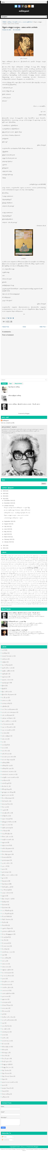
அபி (2, 555)
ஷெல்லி (40, 603)
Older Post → (43, 326)
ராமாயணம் (43, 595)
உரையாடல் (11, 560)
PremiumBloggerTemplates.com (33, 1149)
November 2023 (8, 503)
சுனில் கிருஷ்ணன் (42, 578)
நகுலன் (40, 583)
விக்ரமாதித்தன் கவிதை (14, 395)
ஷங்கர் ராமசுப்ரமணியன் (15, 603)
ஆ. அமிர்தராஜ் (41, 555)
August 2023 (7, 524)
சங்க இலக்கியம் (23, 575)
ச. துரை (14, 575)
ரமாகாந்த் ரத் (27, 595)
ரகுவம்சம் (20, 595)
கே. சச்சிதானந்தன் (29, 573)
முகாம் (43, 592)
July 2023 (7, 526)
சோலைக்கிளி (25, 580)
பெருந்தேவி (22, 588)
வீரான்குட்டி (21, 600)
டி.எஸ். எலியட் (42, 580)
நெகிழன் (10, 585)
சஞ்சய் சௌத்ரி (41, 574)
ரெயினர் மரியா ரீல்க (15, 597)
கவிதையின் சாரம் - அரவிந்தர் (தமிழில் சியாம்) (17, 512)
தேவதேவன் (4, 583)
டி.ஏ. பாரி (3, 581)
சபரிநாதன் (35, 576)
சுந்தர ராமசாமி (32, 578)
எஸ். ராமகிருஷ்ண (18, 562)
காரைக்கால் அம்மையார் (33, 569)
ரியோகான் (3, 597)
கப (16, 565)
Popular (4, 383)
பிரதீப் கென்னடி (14, 586)
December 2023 (8, 500)
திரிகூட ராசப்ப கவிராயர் (26, 581)
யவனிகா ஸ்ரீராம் (27, 593)
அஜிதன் (34, 555)
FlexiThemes (8, 1149)
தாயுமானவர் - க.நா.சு (9, 427)
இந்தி (20, 559)
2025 (4, 493)
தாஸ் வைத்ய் (16, 581)
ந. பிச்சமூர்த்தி (24, 583)
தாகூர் (9, 581)
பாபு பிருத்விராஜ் (42, 585)
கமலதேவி (21, 565)
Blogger (27, 413)
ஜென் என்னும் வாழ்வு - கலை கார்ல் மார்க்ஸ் (19, 27)
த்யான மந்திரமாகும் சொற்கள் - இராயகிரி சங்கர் (17, 510)
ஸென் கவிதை (6, 1094)
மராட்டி (37, 590)
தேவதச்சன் (42, 581)
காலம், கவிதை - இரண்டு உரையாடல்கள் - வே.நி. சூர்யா (24, 404)
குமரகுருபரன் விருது (7, 573)
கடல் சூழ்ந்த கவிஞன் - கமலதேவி (17, 630)
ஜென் (7, 603)
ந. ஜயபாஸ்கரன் (33, 583)
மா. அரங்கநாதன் (23, 591)
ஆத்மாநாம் (33, 557)
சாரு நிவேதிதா (43, 576)
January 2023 (8, 542)
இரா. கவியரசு (27, 559)
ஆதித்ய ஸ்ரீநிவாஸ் (17, 557)
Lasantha (23, 1149)
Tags (10, 383)
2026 (4, 491)
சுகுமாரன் (23, 578)
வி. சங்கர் (42, 598)
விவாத (14, 600)
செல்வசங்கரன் (4, 580)
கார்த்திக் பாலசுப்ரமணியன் (9, 777)
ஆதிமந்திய (25, 557)
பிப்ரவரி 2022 (4, 586)
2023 (4, 498)
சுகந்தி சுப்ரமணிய (15, 578)
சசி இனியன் (33, 574)
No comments (16, 29)
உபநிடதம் (3, 560)
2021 (4, 548)
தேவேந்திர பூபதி (15, 583)
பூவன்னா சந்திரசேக (7, 931)
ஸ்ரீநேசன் (8, 605)
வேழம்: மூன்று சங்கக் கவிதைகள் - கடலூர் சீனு (17, 507)
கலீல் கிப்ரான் (41, 565)
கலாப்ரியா (33, 565)
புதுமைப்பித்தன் (37, 586)
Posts (4, 1137)
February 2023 (8, 539)
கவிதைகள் (24, 11)
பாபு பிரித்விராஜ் (32, 585)
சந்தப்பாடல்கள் (18, 576)
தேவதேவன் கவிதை (14, 387)
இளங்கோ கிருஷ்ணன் (39, 559)
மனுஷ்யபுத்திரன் (13, 591)
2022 (4, 545)
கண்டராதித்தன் (4, 565)
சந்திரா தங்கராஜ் (27, 576)
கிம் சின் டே (31, 571)
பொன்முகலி (35, 588)
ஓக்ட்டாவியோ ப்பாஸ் (39, 562)
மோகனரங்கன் (17, 593)
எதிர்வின (27, 560)
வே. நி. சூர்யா (37, 600)
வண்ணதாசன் (12, 598)
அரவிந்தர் (9, 555)
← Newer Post (5, 326)
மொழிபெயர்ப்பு (17, 22)
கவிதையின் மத (42, 568)
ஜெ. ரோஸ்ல (27, 602)
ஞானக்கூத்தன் (33, 580)
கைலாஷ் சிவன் (6, 804)
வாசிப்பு (26, 598)
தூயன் (36, 581)
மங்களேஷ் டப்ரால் (13, 590)
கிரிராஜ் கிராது (41, 571)
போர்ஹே (5, 590)
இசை (13, 559)
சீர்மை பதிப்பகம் (6, 578)
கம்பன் (27, 565)
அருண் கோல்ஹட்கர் (18, 555)
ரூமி (8, 597)
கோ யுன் (8, 574)
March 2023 (7, 536)
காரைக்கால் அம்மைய (18, 569)
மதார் (21, 590)
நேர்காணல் (23, 585)
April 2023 (7, 534)
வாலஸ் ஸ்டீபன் (33, 598)
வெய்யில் (29, 600)
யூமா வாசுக (13, 595)
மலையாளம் (3, 591)
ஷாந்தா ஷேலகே (32, 603)
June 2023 (7, 529)
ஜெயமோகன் (35, 602)
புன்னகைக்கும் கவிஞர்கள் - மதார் (13, 518)
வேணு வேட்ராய (19, 602)
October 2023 (8, 505)
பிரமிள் (22, 586)
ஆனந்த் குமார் (5, 559)
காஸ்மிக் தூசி (22, 571)
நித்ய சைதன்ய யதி (7, 898)
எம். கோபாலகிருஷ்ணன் (38, 560)
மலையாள (43, 590)
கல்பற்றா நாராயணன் (6, 568)
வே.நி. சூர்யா (5, 1061)
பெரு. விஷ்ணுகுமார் (12, 588)
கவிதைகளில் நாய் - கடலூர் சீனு (17, 621)
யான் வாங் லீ (38, 593)
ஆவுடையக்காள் (42, 557)
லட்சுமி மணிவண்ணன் (28, 597)
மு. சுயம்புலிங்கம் (34, 591)
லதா (37, 597)
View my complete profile (7, 423)
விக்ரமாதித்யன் (5, 600)
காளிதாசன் (13, 571)
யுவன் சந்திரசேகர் (27, 22)
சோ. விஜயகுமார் (15, 580)
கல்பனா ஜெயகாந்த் (19, 568)
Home (4, 22)
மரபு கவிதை (28, 590)
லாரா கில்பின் (43, 597)
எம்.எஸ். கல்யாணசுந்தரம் (6, 562)
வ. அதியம (3, 598)
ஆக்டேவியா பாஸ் (6, 557)
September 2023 (8, 521)
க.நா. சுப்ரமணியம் (30, 564)
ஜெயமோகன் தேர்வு (7, 1076)
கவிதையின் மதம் (5, 569)
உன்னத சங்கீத (19, 560)
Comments (5, 1140)
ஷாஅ (24, 603)
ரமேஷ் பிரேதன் (35, 595)
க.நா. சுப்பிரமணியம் (16, 564)
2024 (4, 496)
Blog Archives (18, 383)
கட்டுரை (42, 564)
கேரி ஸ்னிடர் (38, 573)
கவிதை (9, 22)
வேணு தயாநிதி (9, 602)
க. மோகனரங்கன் (7, 724)
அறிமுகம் (28, 555)
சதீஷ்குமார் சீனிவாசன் (6, 576)
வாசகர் (20, 598)
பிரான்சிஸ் (29, 586)
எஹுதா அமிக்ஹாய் (28, 562)
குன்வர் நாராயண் (19, 573)
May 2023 (7, 531)
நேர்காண (16, 585)
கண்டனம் (12, 565)
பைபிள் (28, 588)
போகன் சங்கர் (43, 588)
